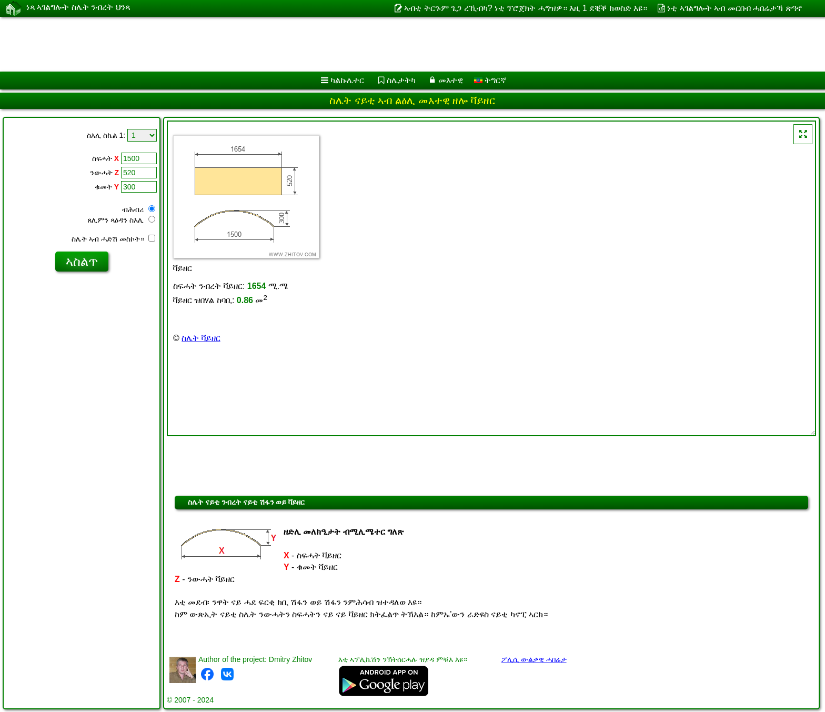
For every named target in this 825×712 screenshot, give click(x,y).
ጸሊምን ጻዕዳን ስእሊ (121, 220)
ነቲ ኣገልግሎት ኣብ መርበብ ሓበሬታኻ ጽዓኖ (734, 8)
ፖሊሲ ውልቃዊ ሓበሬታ (534, 659)
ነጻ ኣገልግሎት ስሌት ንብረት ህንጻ (78, 8)
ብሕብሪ (138, 209)
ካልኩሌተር (347, 80)
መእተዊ (450, 80)
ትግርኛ (490, 80)
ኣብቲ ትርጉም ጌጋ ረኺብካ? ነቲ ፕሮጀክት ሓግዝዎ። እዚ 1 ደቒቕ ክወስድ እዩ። (525, 8)
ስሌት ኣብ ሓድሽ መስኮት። (113, 239)
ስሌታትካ (401, 80)
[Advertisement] (319, 44)
